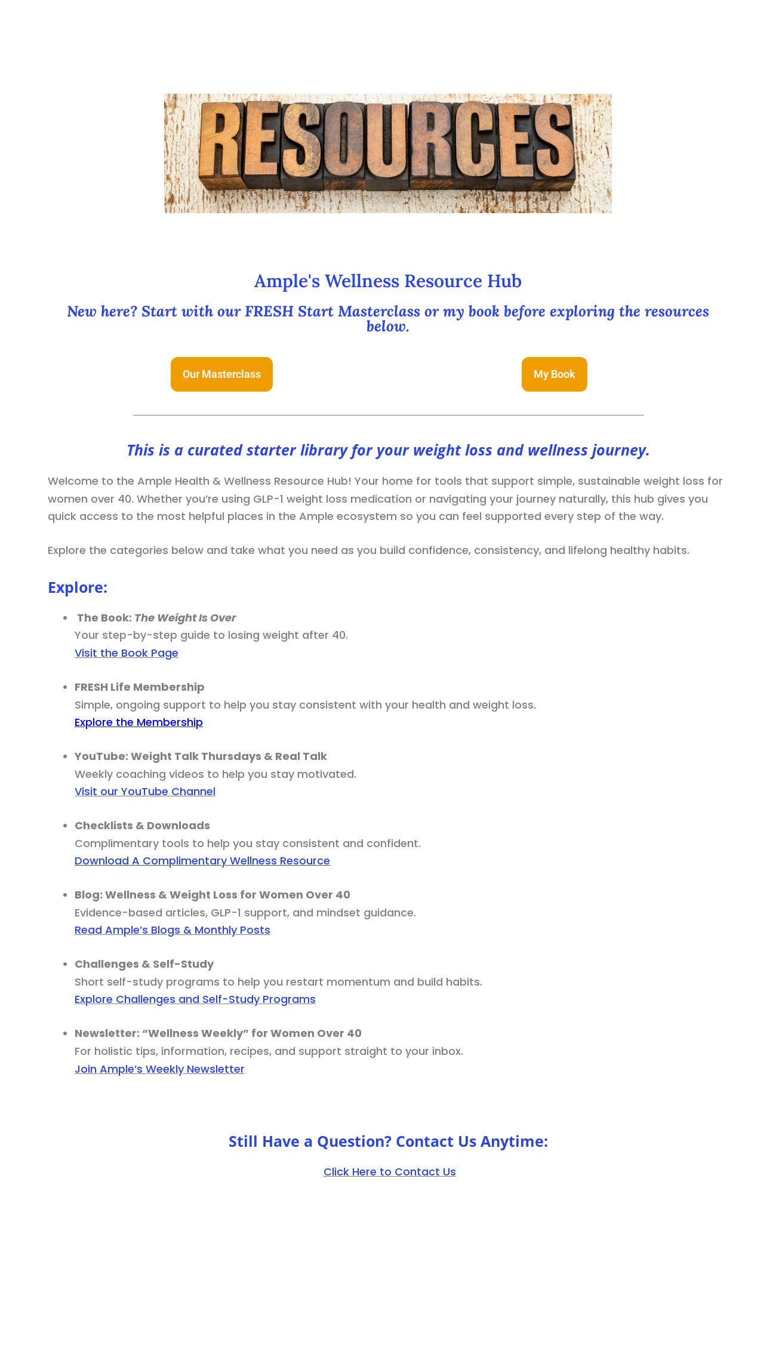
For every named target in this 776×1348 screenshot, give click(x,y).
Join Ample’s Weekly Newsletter (160, 1068)
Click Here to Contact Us (390, 1171)
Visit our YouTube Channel (145, 791)
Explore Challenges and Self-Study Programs (195, 999)
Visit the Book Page (126, 652)
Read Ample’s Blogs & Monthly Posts (172, 929)
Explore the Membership (139, 722)
